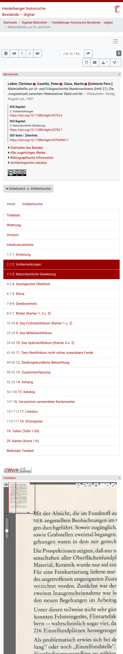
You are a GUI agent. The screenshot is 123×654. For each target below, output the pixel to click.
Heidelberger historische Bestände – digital (82, 22)
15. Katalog (21, 392)
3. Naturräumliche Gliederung (31, 274)
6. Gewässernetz (22, 304)
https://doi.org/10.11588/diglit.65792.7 (36, 130)
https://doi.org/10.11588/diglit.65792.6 (36, 115)
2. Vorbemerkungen (24, 264)
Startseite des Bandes (26, 148)
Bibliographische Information (31, 158)
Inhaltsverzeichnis (20, 245)
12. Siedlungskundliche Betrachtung (38, 362)
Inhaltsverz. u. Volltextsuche (28, 189)
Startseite (10, 22)
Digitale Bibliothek (34, 22)
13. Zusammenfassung (28, 372)
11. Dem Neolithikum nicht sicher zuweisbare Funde (50, 353)
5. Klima (15, 294)
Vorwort (13, 235)
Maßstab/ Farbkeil (20, 451)
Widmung (14, 225)
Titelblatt (13, 215)
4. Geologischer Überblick (28, 284)
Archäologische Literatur (28, 163)
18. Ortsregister (25, 421)
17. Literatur (22, 412)
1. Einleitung (19, 255)
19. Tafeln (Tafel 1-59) (23, 431)
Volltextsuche (32, 204)
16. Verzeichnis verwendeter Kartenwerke (41, 402)
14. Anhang (20, 382)
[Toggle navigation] (115, 41)
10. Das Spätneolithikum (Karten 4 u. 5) (40, 343)
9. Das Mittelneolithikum (29, 333)
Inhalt (11, 204)
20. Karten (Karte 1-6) (23, 441)
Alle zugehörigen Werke (27, 153)
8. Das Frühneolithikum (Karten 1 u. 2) (39, 323)
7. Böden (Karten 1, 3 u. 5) (29, 313)
